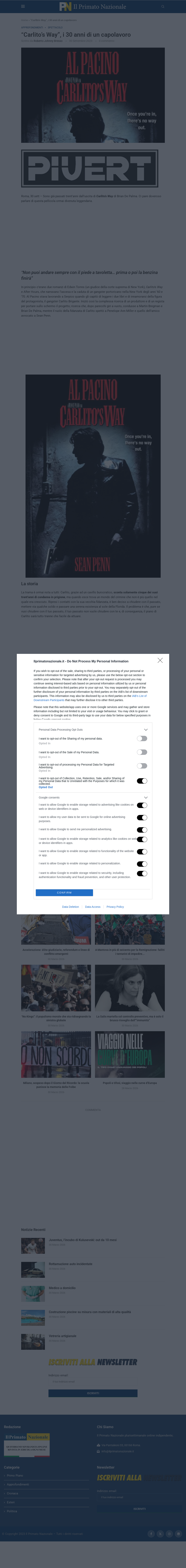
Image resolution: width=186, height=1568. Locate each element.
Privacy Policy (115, 906)
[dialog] (93, 784)
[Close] (161, 661)
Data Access (93, 906)
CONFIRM (64, 892)
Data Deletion (70, 906)
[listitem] (93, 730)
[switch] (142, 738)
